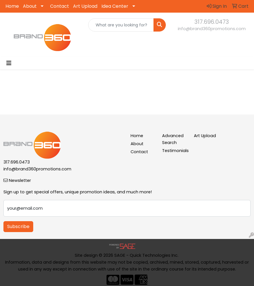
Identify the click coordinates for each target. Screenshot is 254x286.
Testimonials (174, 150)
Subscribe (18, 226)
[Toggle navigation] (9, 63)
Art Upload (85, 6)
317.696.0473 (211, 22)
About (30, 6)
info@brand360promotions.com (212, 29)
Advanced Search (173, 139)
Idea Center (114, 6)
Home (12, 6)
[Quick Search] (121, 25)
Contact (59, 6)
